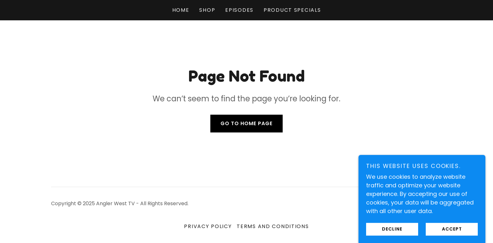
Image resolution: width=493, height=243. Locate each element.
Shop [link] (207, 10)
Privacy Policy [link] (208, 226)
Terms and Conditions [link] (273, 226)
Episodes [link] (239, 10)
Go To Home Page (246, 123)
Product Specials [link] (292, 10)
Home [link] (180, 10)
